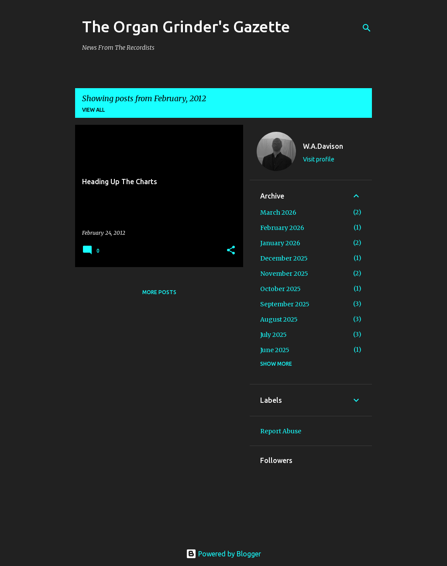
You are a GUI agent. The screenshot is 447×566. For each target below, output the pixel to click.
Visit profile (318, 159)
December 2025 (284, 258)
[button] (231, 251)
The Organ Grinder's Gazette (186, 26)
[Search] (366, 27)
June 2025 (274, 350)
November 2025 (284, 274)
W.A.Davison (323, 146)
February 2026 (282, 228)
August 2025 (279, 319)
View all (93, 110)
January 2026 (280, 243)
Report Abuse (280, 431)
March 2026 (278, 212)
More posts (159, 292)
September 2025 (284, 304)
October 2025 (280, 289)
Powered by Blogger (223, 554)
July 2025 (273, 335)
